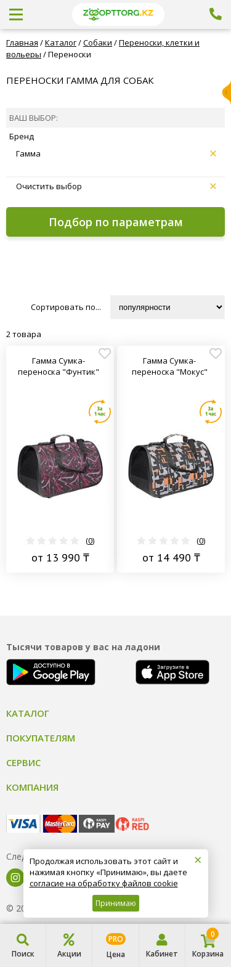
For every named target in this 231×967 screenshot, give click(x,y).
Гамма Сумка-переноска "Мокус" (170, 366)
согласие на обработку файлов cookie (104, 883)
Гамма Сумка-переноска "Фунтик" (58, 366)
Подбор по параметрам (116, 221)
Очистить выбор (116, 186)
